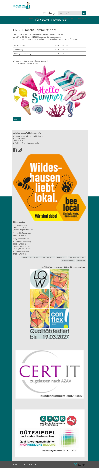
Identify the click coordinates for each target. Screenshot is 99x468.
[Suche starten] (84, 13)
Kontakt (25, 257)
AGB (43, 257)
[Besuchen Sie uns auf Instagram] (20, 151)
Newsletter (81, 260)
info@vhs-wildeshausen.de (28, 143)
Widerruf (50, 257)
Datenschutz (61, 257)
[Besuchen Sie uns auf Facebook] (15, 151)
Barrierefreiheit (68, 260)
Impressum (34, 257)
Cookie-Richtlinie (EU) (77, 257)
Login (52, 13)
